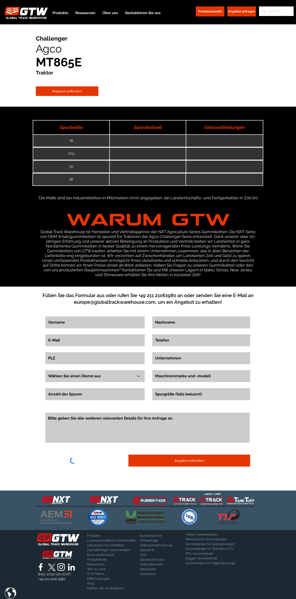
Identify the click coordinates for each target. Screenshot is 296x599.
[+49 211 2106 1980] (51, 579)
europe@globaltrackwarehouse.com (115, 302)
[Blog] (99, 583)
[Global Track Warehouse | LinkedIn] (71, 567)
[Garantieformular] (152, 559)
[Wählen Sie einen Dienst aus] (95, 376)
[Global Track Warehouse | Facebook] (41, 567)
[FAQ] (157, 554)
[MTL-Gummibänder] (212, 553)
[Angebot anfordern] (67, 91)
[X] (51, 567)
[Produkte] (104, 535)
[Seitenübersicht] (152, 564)
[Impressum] (152, 574)
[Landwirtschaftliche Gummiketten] (111, 540)
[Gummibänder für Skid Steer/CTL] (212, 548)
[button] (10, 593)
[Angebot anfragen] (241, 11)
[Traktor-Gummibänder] (202, 534)
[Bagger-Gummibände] (208, 558)
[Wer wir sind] (99, 569)
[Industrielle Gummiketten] (105, 545)
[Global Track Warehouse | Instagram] (61, 567)
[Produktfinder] (99, 559)
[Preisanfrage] (156, 540)
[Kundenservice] (156, 535)
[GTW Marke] (99, 574)
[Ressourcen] (104, 564)
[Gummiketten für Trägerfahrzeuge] (210, 563)
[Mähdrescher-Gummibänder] (209, 539)
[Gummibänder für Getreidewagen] (210, 544)
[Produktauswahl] (210, 11)
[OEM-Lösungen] (99, 578)
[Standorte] (152, 550)
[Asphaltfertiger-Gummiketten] (108, 550)
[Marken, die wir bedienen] (105, 588)
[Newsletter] (152, 569)
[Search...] (276, 11)
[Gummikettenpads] (104, 554)
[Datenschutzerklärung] (156, 545)
